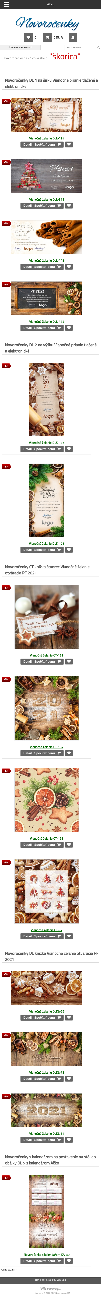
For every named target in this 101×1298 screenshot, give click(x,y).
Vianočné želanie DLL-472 (46, 321)
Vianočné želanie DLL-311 (46, 199)
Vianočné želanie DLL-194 (46, 138)
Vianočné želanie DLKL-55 (46, 1011)
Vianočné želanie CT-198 (46, 838)
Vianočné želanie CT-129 (46, 655)
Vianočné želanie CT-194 (46, 747)
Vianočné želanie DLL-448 (46, 260)
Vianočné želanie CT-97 (46, 930)
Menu (50, 4)
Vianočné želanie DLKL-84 (46, 1133)
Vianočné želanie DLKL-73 (46, 1072)
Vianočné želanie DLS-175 (46, 543)
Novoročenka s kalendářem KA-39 (47, 1254)
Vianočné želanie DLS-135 (46, 442)
